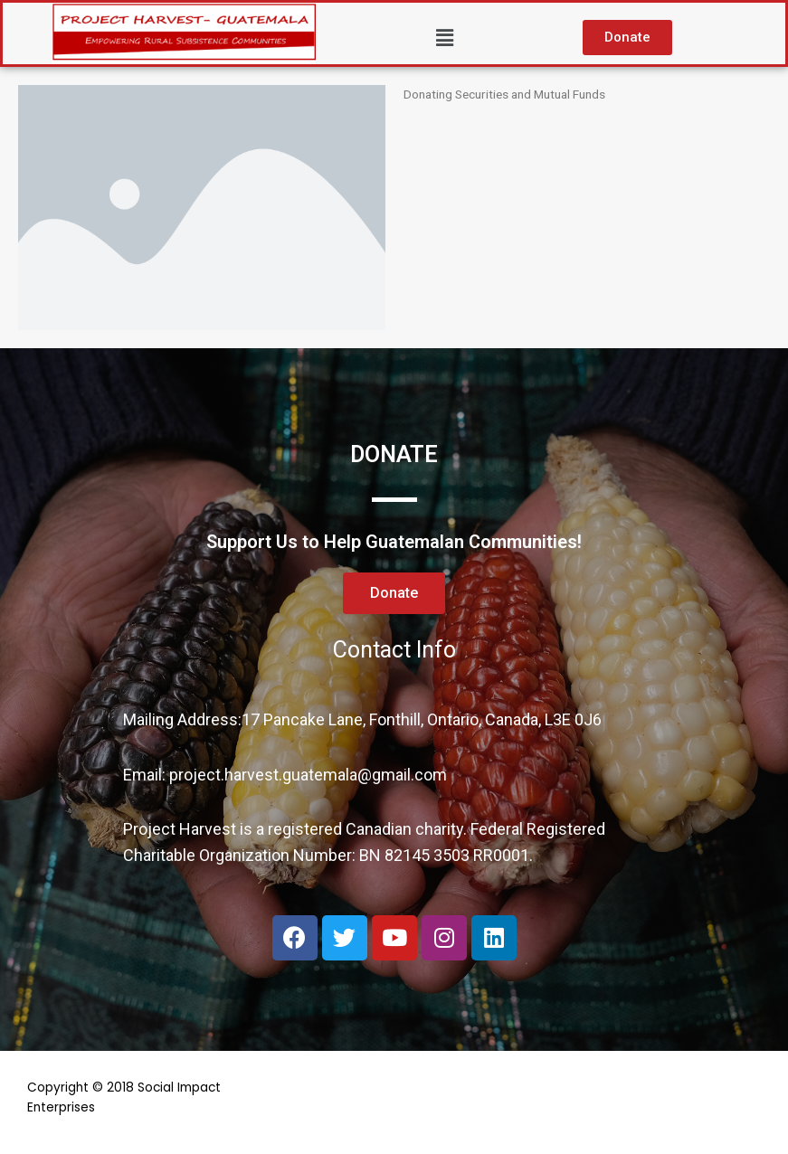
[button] (627, 37)
